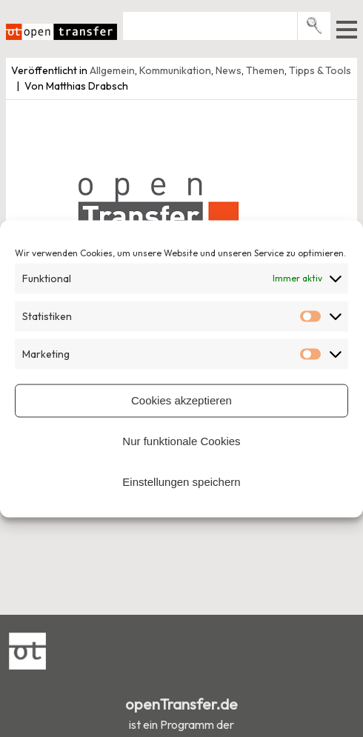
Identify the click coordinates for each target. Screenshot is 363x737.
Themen (265, 70)
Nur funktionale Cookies (181, 441)
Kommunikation (175, 70)
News (229, 70)
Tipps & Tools (320, 70)
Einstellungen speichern (181, 482)
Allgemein (112, 70)
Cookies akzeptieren (181, 400)
